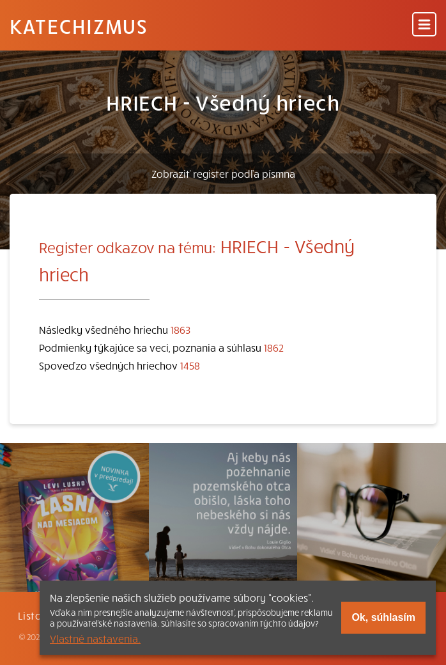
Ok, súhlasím (383, 617)
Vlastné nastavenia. (95, 638)
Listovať (38, 615)
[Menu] (424, 25)
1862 (274, 347)
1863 (180, 329)
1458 (190, 365)
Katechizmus (79, 25)
